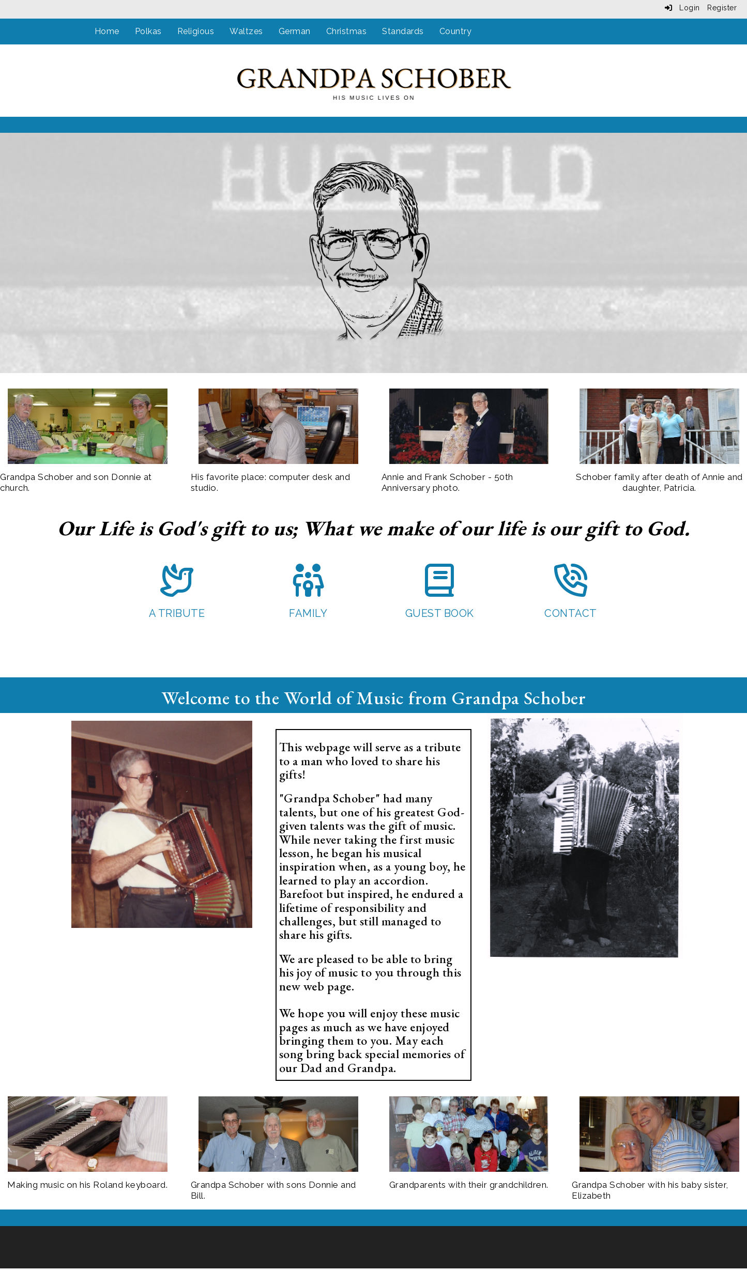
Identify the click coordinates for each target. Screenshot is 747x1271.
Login (682, 8)
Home (107, 31)
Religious (196, 31)
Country (455, 31)
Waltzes (246, 31)
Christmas (346, 31)
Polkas (148, 31)
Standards (403, 31)
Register (722, 8)
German (295, 31)
